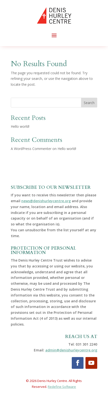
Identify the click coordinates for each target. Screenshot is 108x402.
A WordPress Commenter (31, 148)
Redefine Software (62, 386)
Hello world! (20, 126)
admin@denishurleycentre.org (71, 350)
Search (89, 102)
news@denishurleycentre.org (46, 201)
